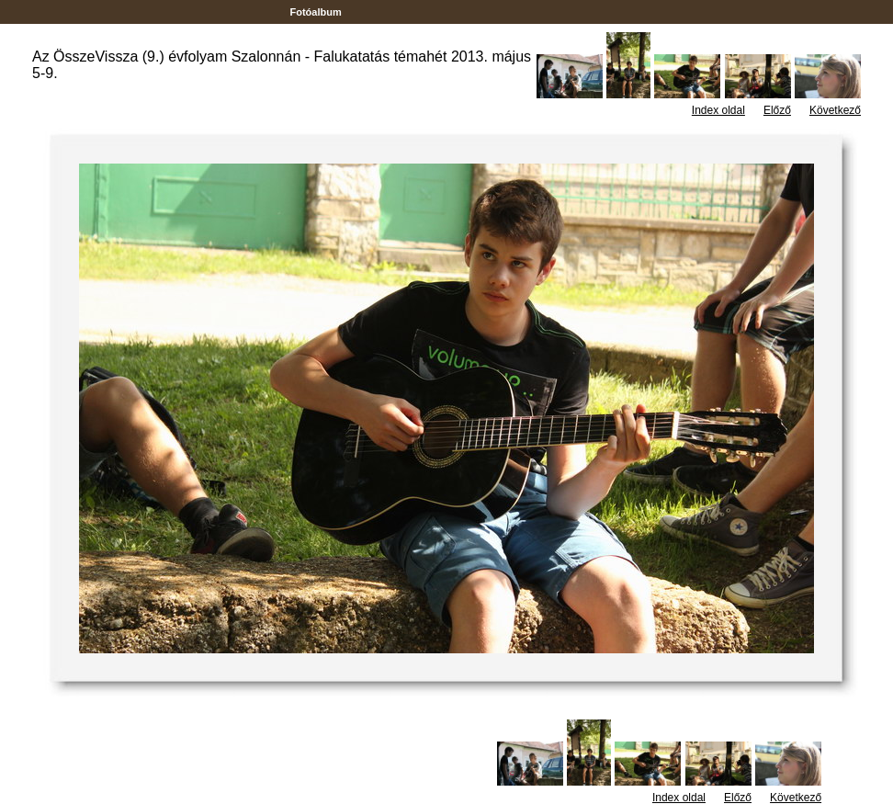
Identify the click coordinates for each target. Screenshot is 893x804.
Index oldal (718, 110)
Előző (777, 110)
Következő (835, 110)
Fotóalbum (315, 11)
